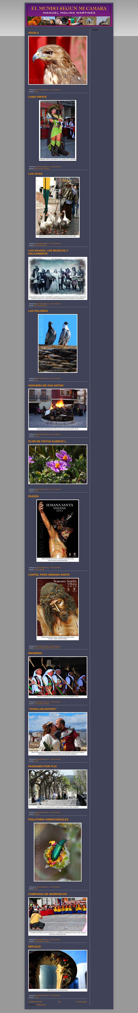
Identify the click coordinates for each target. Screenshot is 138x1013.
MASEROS (35, 653)
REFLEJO (34, 946)
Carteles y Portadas (39, 569)
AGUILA (33, 32)
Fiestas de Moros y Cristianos (41, 168)
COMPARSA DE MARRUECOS (47, 894)
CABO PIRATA (37, 96)
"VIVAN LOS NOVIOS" (42, 708)
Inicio (59, 1001)
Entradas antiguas (81, 1001)
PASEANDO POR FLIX (42, 766)
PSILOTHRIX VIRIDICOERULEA (48, 819)
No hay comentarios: (55, 89)
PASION (33, 496)
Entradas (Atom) (41, 1005)
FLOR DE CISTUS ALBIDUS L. (47, 441)
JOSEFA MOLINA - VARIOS (52, 648)
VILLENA (36, 436)
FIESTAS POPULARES (40, 245)
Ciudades (36, 814)
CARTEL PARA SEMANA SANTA (49, 574)
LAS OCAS (35, 173)
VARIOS (36, 761)
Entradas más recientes (35, 1001)
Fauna (36, 91)
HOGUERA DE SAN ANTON (45, 385)
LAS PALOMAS (38, 310)
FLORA (36, 491)
